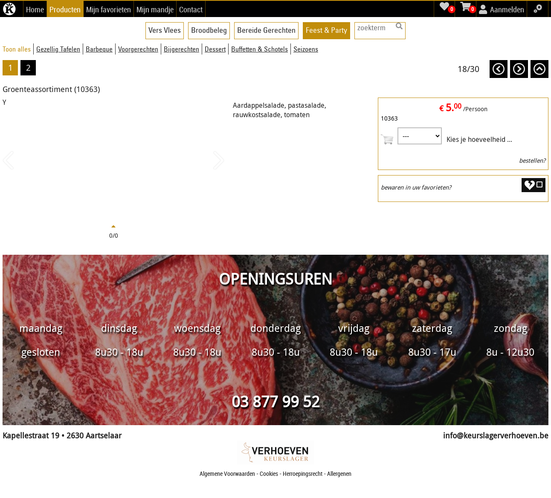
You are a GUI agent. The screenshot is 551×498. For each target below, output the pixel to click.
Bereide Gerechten (266, 30)
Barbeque (99, 49)
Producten (65, 9)
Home (35, 9)
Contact (191, 9)
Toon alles (17, 49)
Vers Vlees (164, 30)
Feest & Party (326, 30)
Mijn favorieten (108, 9)
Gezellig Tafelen (58, 49)
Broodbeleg (209, 30)
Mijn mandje (155, 9)
